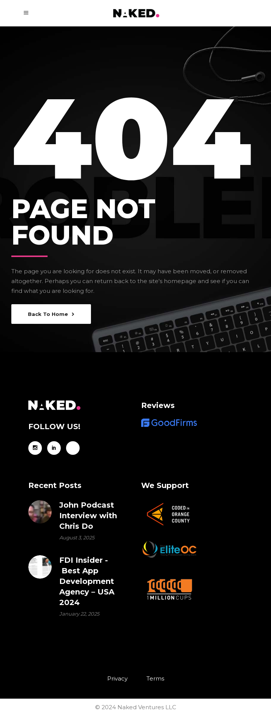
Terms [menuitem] (155, 678)
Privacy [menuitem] (117, 678)
